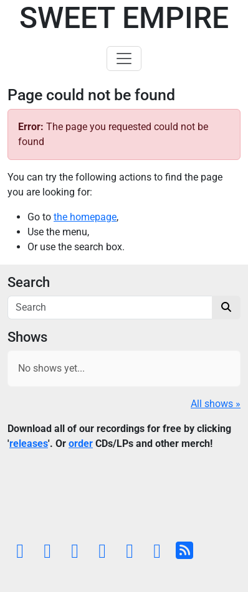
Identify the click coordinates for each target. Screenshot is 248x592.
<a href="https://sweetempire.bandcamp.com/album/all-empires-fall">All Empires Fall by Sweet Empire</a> (124, 498)
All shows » (216, 404)
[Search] (109, 307)
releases (28, 443)
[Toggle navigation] (124, 58)
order (81, 443)
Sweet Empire (124, 17)
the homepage (85, 217)
